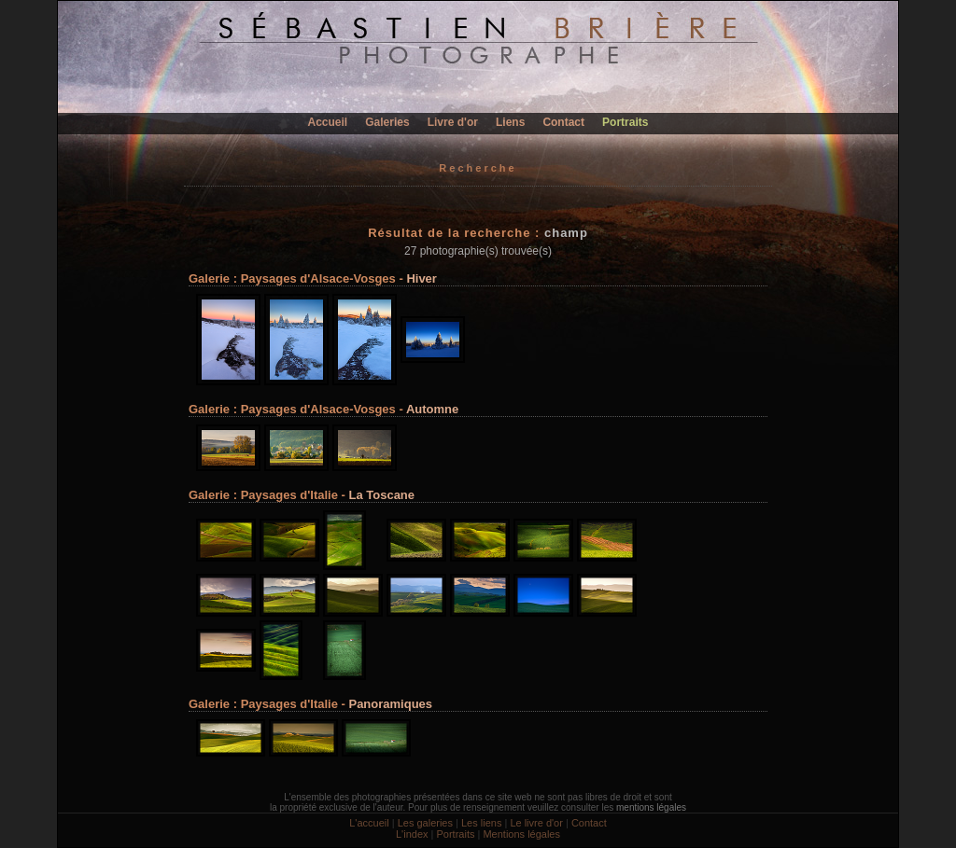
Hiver (421, 278)
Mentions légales (521, 834)
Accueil (328, 122)
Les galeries (425, 822)
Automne (432, 409)
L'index (412, 834)
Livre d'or (453, 122)
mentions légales (651, 807)
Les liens (481, 822)
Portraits (625, 122)
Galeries (387, 122)
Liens (510, 122)
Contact (563, 122)
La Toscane (381, 495)
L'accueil (368, 822)
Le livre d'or (536, 822)
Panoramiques (390, 704)
